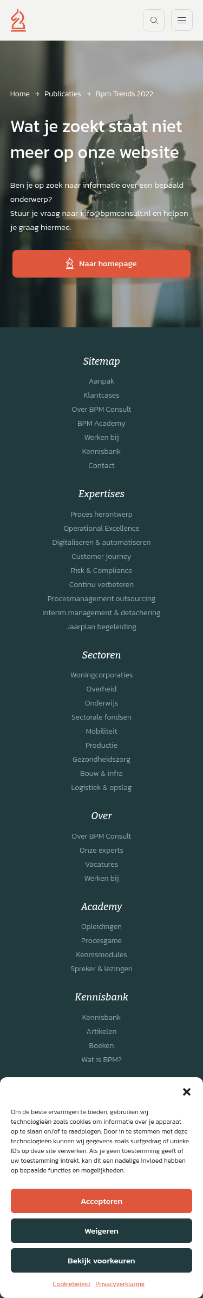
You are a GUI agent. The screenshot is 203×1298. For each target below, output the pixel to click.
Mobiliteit (101, 731)
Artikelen (102, 1031)
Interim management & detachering (101, 612)
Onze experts (101, 850)
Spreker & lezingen (101, 968)
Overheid (102, 689)
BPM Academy (101, 423)
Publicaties (62, 94)
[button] (186, 1090)
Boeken (101, 1045)
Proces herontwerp (101, 514)
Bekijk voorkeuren (101, 1260)
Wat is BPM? (101, 1059)
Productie (101, 745)
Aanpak (101, 381)
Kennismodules (101, 954)
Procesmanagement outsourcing (102, 598)
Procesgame (101, 940)
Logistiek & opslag (101, 787)
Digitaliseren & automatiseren (101, 542)
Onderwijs (101, 703)
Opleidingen (101, 926)
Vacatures (101, 864)
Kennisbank (101, 451)
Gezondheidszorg (101, 759)
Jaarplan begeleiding (101, 626)
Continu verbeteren (101, 584)
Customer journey (101, 556)
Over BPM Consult (102, 409)
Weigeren (101, 1230)
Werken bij (101, 437)
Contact (101, 465)
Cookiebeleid (71, 1284)
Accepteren (101, 1201)
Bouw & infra (101, 773)
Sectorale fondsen (101, 717)
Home (20, 94)
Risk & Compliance (101, 570)
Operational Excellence (101, 528)
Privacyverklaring (120, 1284)
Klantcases (101, 395)
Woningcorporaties (101, 675)
